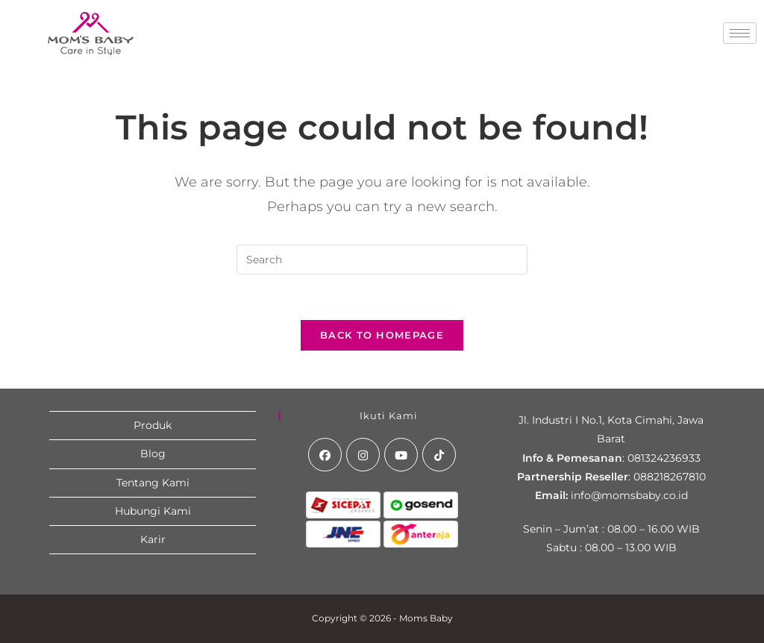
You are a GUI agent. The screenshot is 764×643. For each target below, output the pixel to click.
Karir (153, 539)
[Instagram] (363, 454)
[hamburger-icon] (740, 33)
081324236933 (664, 458)
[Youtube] (401, 454)
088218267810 (669, 476)
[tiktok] (439, 454)
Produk (153, 425)
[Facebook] (325, 454)
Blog (153, 453)
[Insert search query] (382, 260)
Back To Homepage (382, 335)
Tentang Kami (153, 482)
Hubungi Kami (153, 511)
